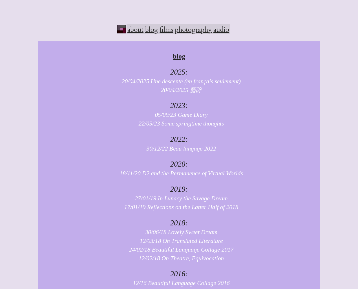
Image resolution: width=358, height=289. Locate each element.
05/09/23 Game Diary (178, 114)
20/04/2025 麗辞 (179, 90)
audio (221, 29)
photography (193, 29)
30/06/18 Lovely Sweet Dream (179, 232)
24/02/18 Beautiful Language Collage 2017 (179, 249)
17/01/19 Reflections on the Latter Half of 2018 (179, 207)
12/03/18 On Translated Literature (179, 241)
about (135, 29)
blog (151, 29)
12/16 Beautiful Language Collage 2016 (179, 283)
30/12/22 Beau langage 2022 (179, 148)
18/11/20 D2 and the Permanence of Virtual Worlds (179, 173)
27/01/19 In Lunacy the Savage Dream (178, 198)
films (166, 29)
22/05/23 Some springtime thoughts (179, 123)
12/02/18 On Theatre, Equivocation (179, 258)
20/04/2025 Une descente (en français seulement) (179, 81)
